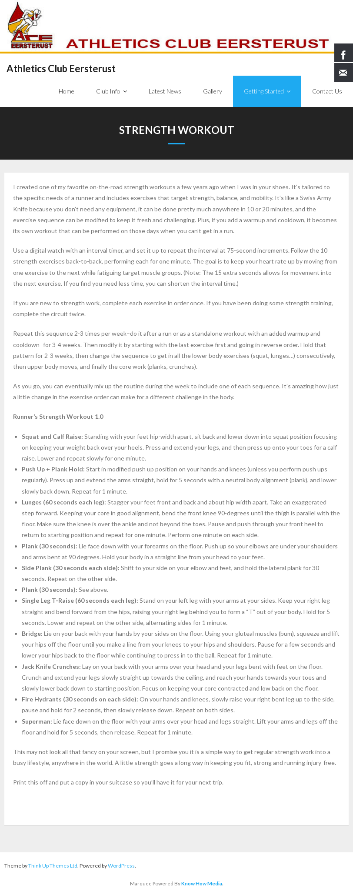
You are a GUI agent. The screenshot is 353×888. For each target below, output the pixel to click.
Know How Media (201, 883)
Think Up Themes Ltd (52, 865)
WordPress (121, 865)
